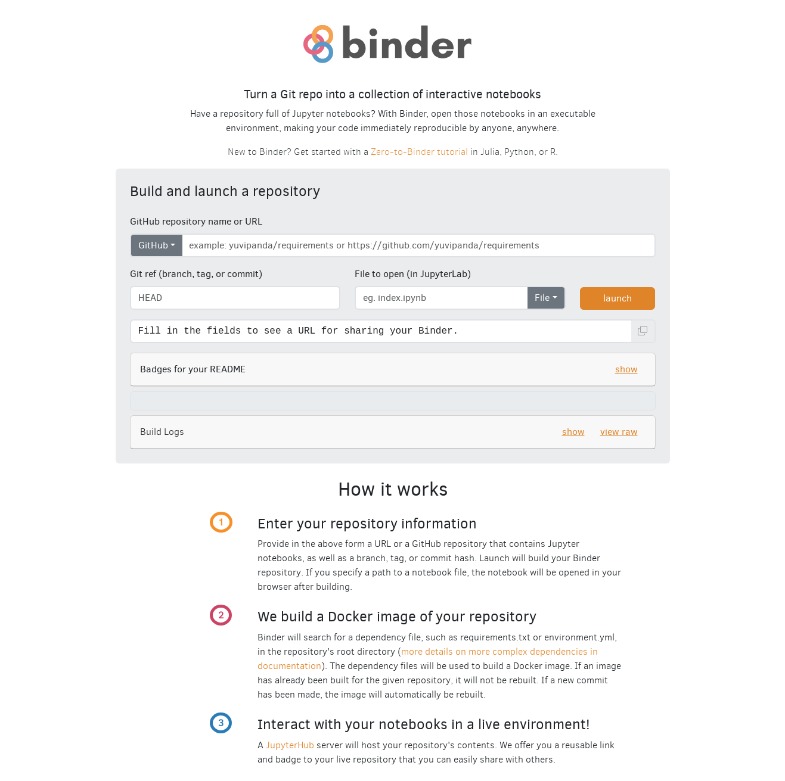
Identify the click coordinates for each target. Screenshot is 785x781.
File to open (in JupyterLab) (413, 273)
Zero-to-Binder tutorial (419, 151)
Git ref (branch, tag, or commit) (196, 273)
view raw (619, 431)
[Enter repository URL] (419, 245)
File (542, 297)
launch (617, 298)
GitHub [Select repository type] (153, 245)
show (626, 369)
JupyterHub (290, 745)
